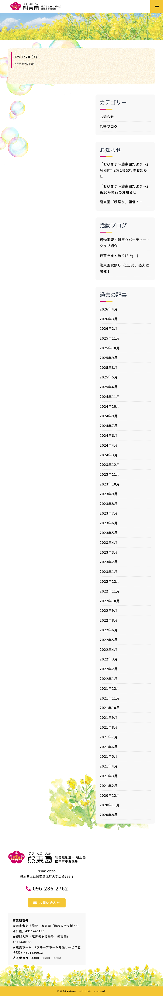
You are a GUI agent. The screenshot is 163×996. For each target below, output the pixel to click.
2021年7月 (109, 736)
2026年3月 (109, 318)
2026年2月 (109, 328)
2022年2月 (109, 668)
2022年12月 (110, 581)
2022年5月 (109, 639)
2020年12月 (110, 795)
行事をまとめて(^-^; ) (119, 255)
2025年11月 (110, 338)
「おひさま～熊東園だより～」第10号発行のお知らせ (125, 189)
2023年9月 (109, 493)
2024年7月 (109, 425)
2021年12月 (110, 688)
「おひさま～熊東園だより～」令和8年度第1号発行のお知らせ (125, 170)
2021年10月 (110, 707)
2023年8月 (109, 503)
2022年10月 (110, 600)
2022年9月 (109, 610)
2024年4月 (109, 445)
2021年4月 (109, 766)
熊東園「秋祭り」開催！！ (121, 201)
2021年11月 (110, 698)
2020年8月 (109, 814)
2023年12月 (110, 464)
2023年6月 (109, 522)
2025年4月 (109, 386)
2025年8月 (109, 367)
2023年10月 (110, 484)
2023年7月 (109, 513)
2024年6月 (109, 435)
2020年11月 (110, 804)
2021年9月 (109, 717)
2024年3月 (109, 454)
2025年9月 (109, 357)
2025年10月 (110, 347)
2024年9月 (109, 415)
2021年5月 (109, 756)
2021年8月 (109, 727)
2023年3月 (109, 552)
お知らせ (107, 116)
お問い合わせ (46, 902)
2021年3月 (109, 775)
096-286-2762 (50, 888)
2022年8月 (109, 620)
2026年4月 (109, 309)
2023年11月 (110, 474)
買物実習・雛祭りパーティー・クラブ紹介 (125, 242)
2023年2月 (109, 561)
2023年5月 (109, 532)
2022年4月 (109, 649)
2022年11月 (110, 591)
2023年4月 (109, 542)
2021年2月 (109, 785)
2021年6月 (109, 746)
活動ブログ (109, 126)
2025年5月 (109, 376)
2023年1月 (109, 571)
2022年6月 (109, 629)
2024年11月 (110, 396)
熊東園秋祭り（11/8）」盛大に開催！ (124, 268)
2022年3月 (109, 659)
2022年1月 (109, 678)
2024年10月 (110, 406)
